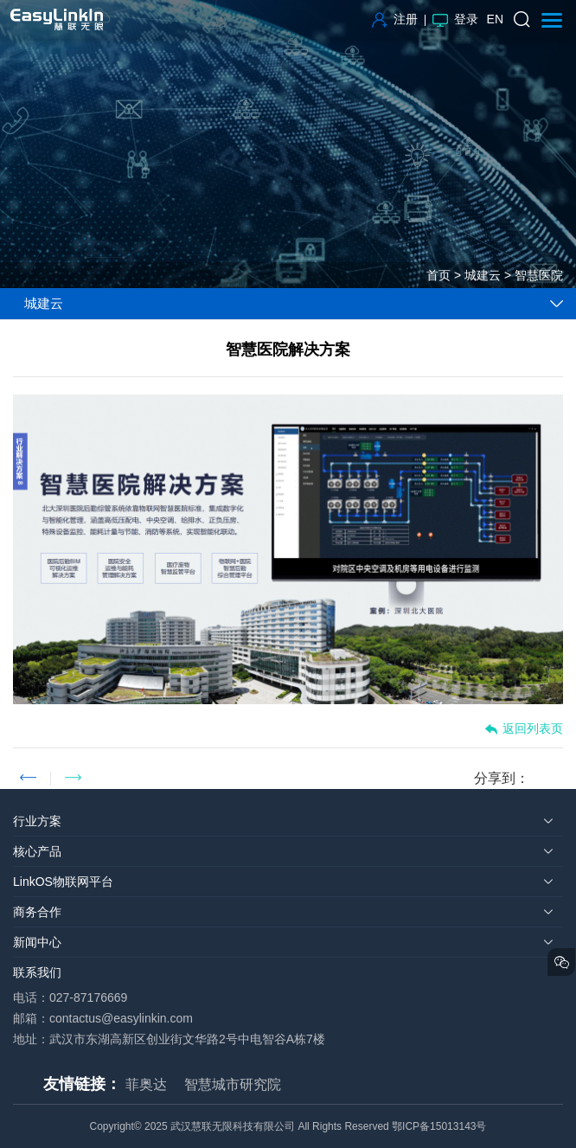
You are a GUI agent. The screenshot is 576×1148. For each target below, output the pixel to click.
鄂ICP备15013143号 (439, 1126)
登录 (455, 19)
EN (495, 19)
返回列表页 (523, 729)
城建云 (482, 275)
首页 (438, 275)
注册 (395, 19)
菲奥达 (146, 1084)
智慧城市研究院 (232, 1084)
